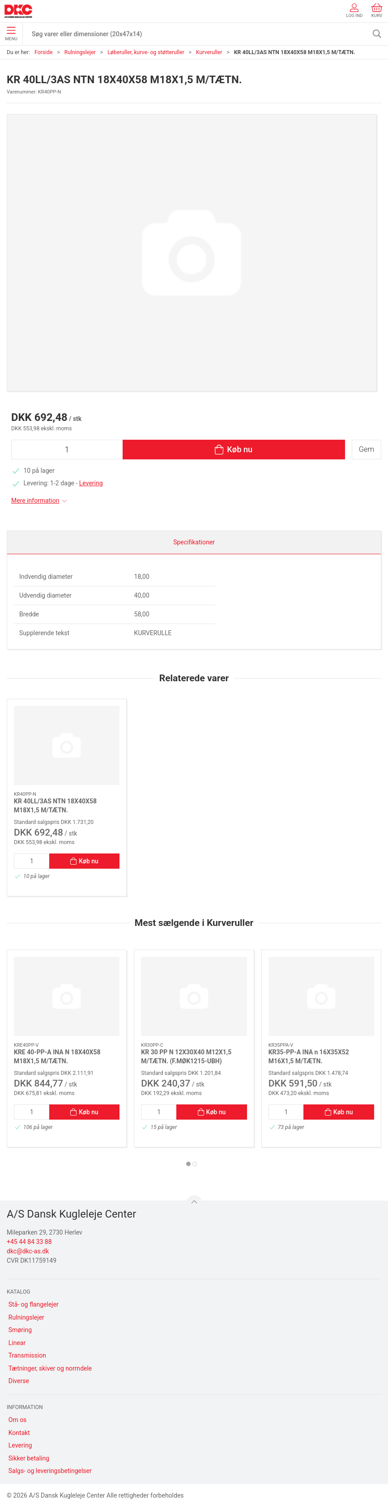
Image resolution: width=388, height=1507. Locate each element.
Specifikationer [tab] (194, 542)
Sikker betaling (29, 1458)
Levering (91, 483)
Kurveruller (209, 52)
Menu (11, 34)
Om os (18, 1419)
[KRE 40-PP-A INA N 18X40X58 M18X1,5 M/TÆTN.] (66, 996)
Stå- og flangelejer (34, 1304)
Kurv (377, 10)
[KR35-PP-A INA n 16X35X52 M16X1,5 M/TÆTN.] (321, 996)
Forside (43, 52)
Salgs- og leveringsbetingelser (50, 1470)
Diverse (19, 1380)
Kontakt (19, 1432)
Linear (17, 1342)
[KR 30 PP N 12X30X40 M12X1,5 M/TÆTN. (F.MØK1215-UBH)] (194, 996)
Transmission (27, 1355)
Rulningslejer (80, 52)
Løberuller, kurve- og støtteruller (145, 52)
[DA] (18, 11)
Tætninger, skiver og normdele (50, 1368)
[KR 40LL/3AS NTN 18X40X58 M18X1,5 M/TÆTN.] (66, 745)
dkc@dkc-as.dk (28, 1251)
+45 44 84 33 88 (29, 1241)
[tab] (188, 1164)
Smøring (20, 1329)
